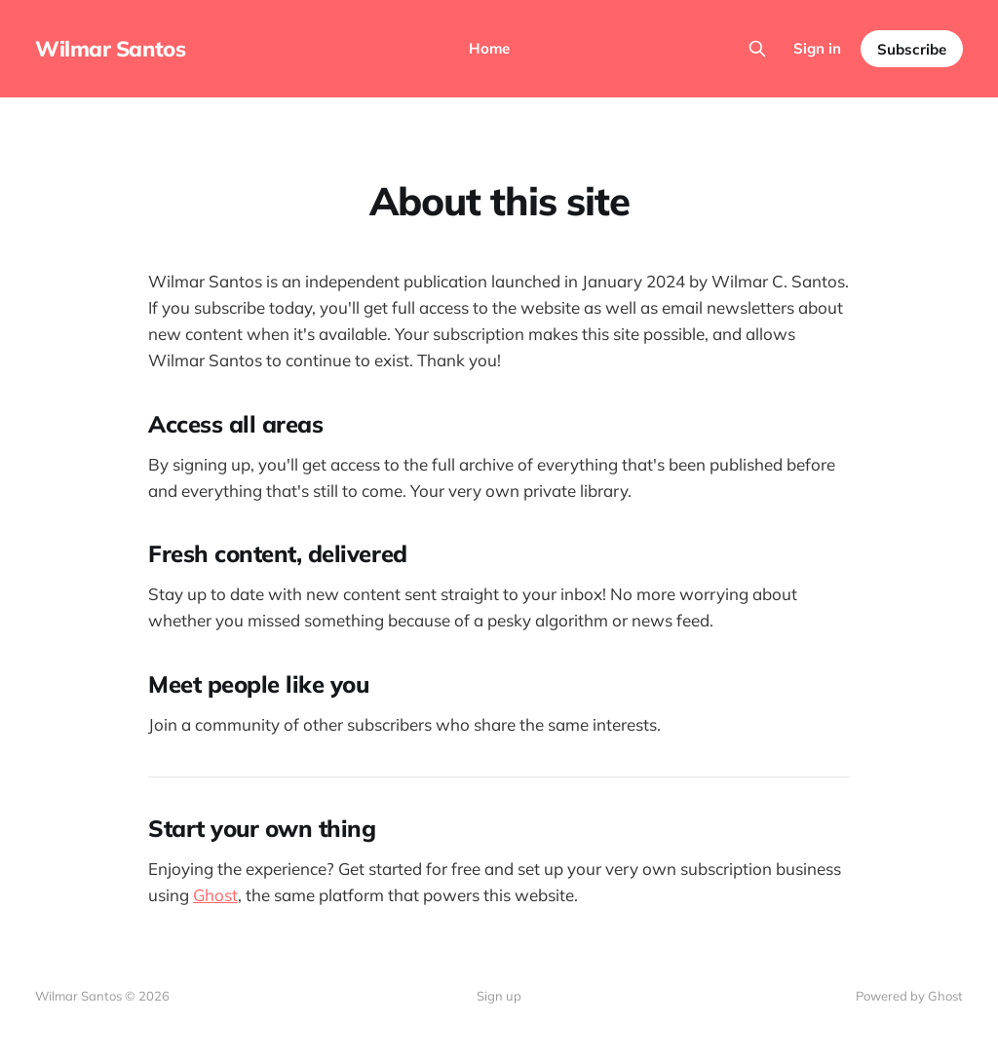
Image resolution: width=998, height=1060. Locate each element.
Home (489, 48)
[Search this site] (757, 48)
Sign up (499, 995)
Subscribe (911, 49)
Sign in (817, 48)
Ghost (215, 895)
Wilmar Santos (110, 48)
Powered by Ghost (909, 995)
